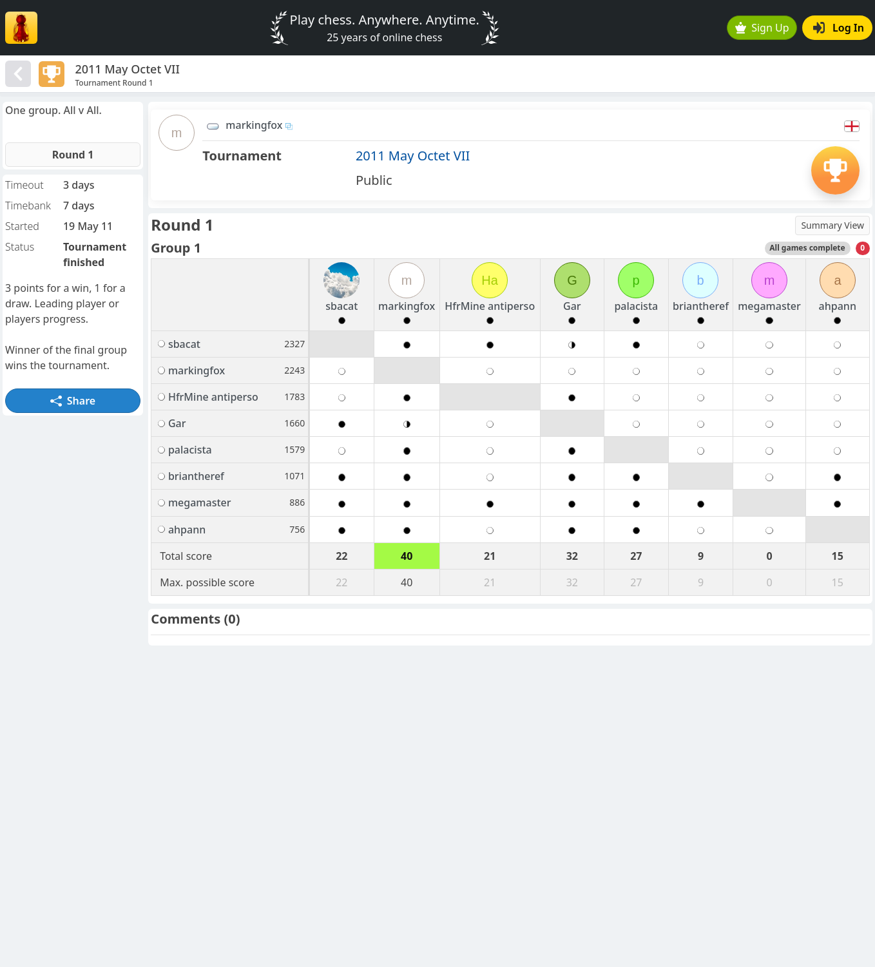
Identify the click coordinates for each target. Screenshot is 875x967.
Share (72, 401)
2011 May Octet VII (413, 155)
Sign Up (762, 28)
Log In (838, 28)
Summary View (832, 225)
